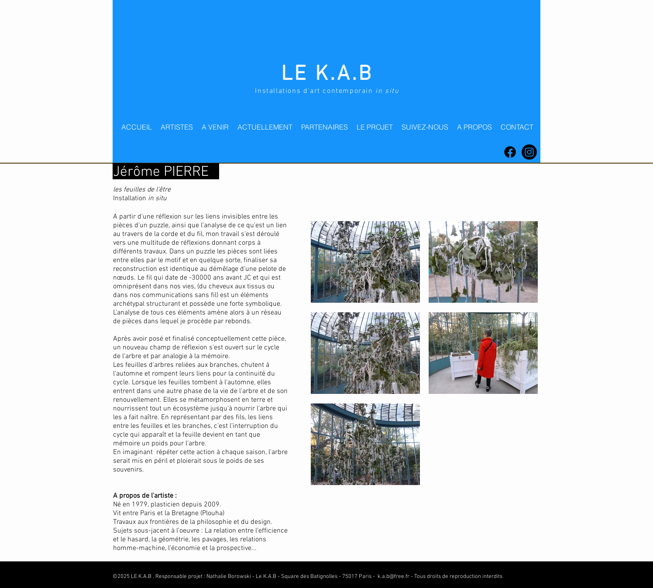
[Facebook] (510, 152)
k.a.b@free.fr (393, 576)
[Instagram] (529, 152)
